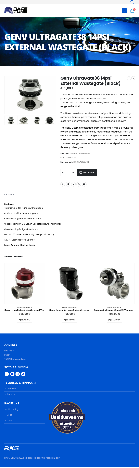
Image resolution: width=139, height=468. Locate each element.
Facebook (62, 184)
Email (84, 184)
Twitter (68, 184)
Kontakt (10, 422)
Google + (78, 184)
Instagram (17, 374)
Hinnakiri (11, 395)
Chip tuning (12, 410)
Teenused (11, 389)
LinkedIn (73, 184)
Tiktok (23, 374)
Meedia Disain (53, 458)
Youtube (12, 374)
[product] (24, 283)
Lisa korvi (88, 172)
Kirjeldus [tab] (9, 194)
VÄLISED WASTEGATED (80, 162)
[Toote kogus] (68, 172)
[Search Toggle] (132, 2)
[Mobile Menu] (124, 10)
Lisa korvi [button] (25, 320)
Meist (9, 416)
